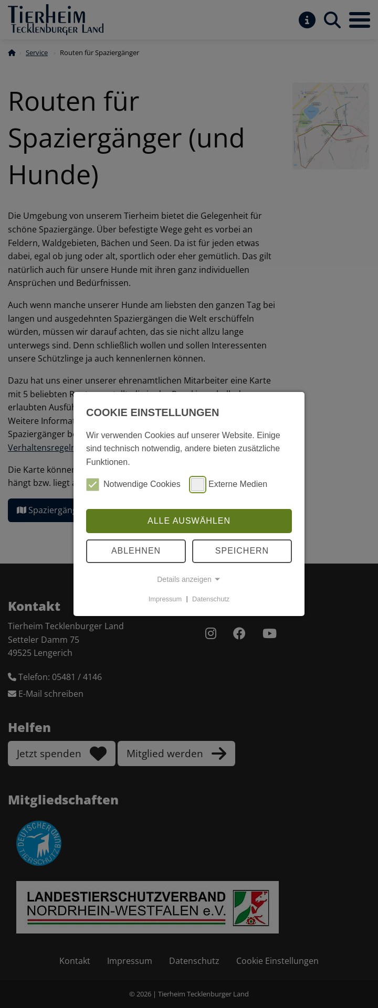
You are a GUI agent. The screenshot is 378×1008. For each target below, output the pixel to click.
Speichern (242, 550)
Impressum (165, 598)
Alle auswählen (189, 520)
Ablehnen (136, 550)
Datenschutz (210, 598)
